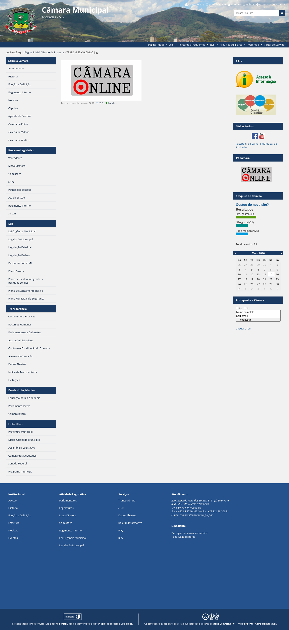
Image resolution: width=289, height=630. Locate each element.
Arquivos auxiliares (231, 44)
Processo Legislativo (21, 150)
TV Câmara (243, 158)
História (13, 508)
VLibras (250, 4)
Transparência (17, 309)
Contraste (265, 4)
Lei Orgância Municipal (72, 538)
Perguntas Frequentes (192, 44)
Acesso (12, 500)
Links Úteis (15, 424)
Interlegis (99, 623)
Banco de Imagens (53, 52)
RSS (212, 44)
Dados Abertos (127, 515)
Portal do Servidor (275, 44)
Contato (236, 4)
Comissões (65, 523)
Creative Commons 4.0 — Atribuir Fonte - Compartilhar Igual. (243, 623)
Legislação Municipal (71, 545)
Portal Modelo (66, 623)
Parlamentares (68, 500)
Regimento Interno (70, 530)
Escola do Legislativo (21, 390)
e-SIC (121, 508)
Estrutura (14, 523)
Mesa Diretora (67, 515)
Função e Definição (19, 515)
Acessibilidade (217, 4)
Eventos (13, 538)
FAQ (120, 530)
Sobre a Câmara (18, 61)
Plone (129, 623)
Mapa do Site (196, 4)
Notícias (13, 530)
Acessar (280, 4)
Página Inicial (156, 44)
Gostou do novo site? (252, 204)
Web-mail (253, 44)
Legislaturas (66, 508)
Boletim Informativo (130, 523)
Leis (171, 44)
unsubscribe (243, 328)
